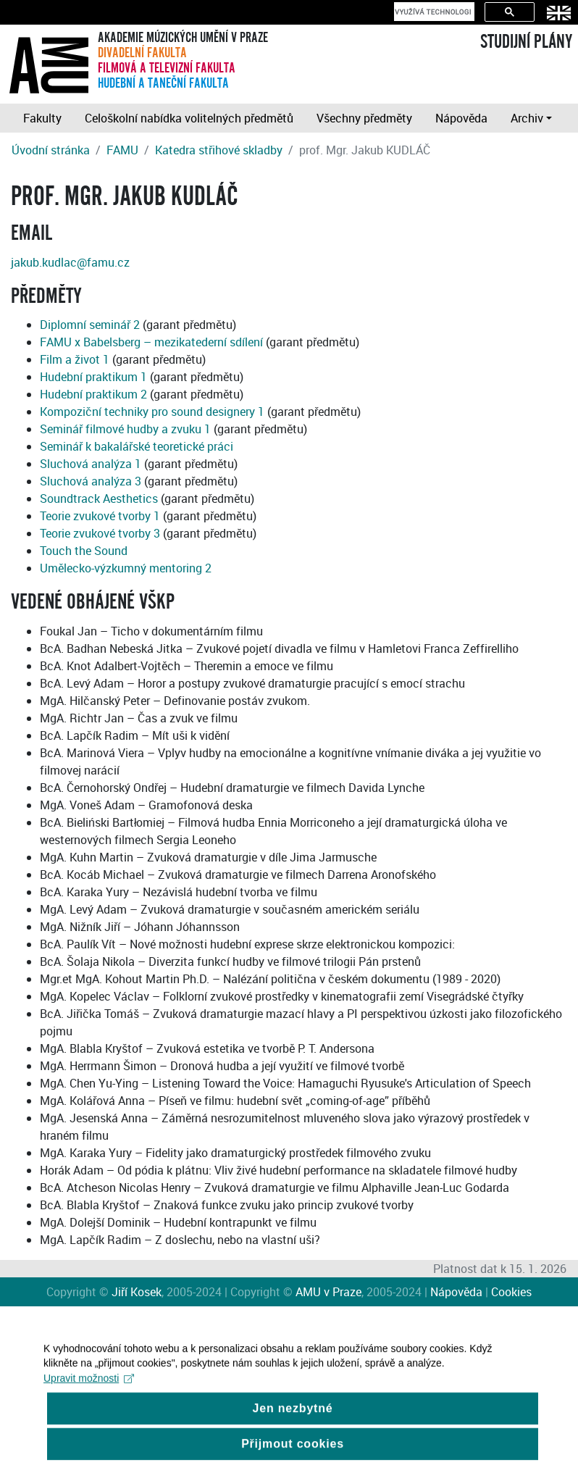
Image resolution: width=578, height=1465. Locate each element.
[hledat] (433, 11)
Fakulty (42, 118)
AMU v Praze (328, 1292)
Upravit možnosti (88, 1387)
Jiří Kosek (137, 1292)
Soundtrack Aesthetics (99, 498)
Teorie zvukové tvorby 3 (100, 533)
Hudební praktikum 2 (93, 394)
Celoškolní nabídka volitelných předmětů (189, 118)
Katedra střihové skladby (218, 150)
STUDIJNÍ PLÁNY (526, 42)
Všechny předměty (364, 118)
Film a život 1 (74, 359)
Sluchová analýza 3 (90, 481)
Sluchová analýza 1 (90, 464)
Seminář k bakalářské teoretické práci (136, 446)
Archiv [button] (527, 118)
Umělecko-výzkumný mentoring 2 (125, 568)
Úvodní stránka (51, 150)
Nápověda (461, 118)
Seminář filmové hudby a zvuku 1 (125, 429)
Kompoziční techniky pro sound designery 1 (152, 412)
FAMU (122, 150)
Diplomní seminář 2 (90, 325)
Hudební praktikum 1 (93, 377)
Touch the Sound (83, 551)
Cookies (511, 1292)
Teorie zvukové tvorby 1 (100, 516)
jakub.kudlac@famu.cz (70, 262)
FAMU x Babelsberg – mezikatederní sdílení (151, 342)
